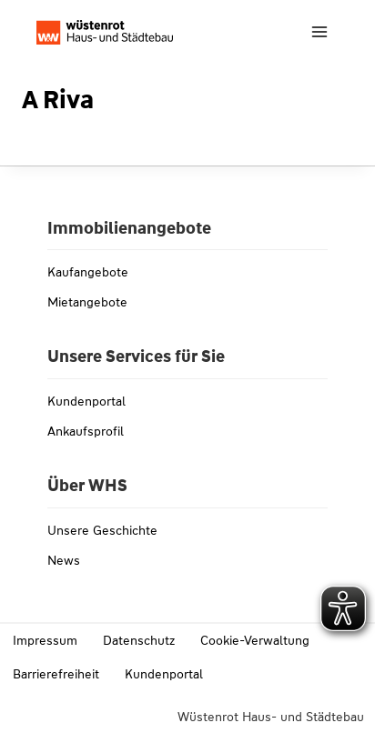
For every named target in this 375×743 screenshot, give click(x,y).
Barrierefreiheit (56, 674)
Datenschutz (139, 640)
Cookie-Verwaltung (254, 640)
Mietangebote (87, 302)
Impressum (45, 640)
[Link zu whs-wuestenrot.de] (104, 32)
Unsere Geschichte (102, 530)
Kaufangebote (87, 272)
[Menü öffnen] (319, 31)
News (63, 560)
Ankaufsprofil (85, 431)
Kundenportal (86, 401)
